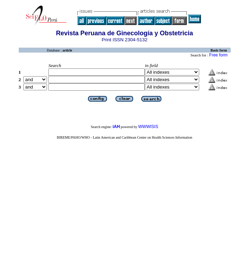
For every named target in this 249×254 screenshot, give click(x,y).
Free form (218, 55)
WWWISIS (148, 126)
